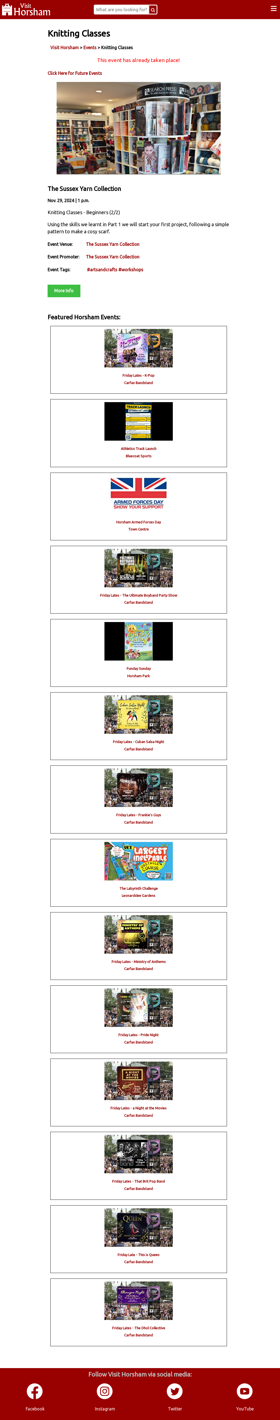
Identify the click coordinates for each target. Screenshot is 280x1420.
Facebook (35, 1408)
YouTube (245, 1408)
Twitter (175, 1408)
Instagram (105, 1408)
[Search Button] (153, 9)
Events (90, 47)
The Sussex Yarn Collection (112, 244)
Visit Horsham (64, 47)
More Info (64, 290)
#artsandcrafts (102, 269)
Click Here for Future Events (75, 73)
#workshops (130, 269)
